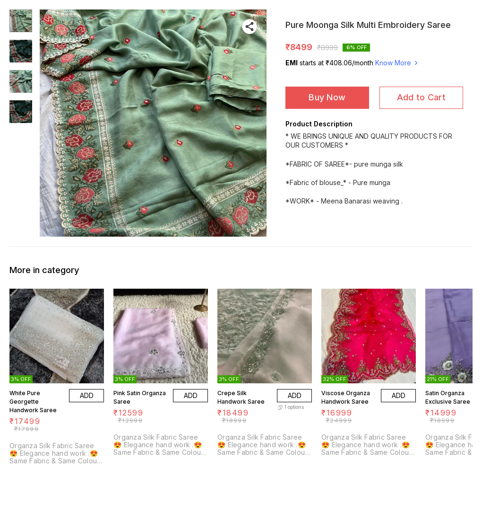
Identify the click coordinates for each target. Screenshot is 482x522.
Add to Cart (421, 97)
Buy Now (327, 97)
